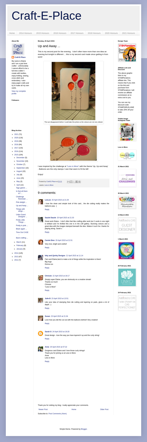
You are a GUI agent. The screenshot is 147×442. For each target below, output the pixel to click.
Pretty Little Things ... (20, 221)
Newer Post (43, 409)
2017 (16, 148)
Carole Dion (50, 240)
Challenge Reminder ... (22, 198)
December (20, 158)
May (18, 181)
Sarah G (48, 332)
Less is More (49, 185)
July (18, 175)
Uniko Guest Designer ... (21, 216)
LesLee (48, 200)
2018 (16, 145)
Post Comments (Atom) (57, 414)
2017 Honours (77, 33)
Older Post (104, 409)
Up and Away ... (22, 206)
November (20, 161)
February (20, 245)
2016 (16, 151)
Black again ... (21, 229)
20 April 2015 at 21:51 (63, 240)
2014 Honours (25, 33)
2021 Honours (128, 33)
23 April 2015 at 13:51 (59, 298)
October (19, 164)
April (18, 185)
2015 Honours (42, 33)
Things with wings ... (20, 210)
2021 (16, 134)
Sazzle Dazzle (50, 218)
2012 (16, 260)
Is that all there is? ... (22, 192)
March (19, 242)
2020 (16, 138)
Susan (47, 316)
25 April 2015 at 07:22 (58, 347)
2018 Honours (94, 33)
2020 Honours (111, 33)
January (19, 249)
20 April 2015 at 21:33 (65, 218)
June (18, 178)
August (19, 171)
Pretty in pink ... (22, 225)
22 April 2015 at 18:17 (61, 276)
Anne (47, 347)
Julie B (48, 298)
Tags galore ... (21, 188)
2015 (16, 155)
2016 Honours (59, 33)
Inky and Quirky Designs (55, 256)
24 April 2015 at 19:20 (60, 332)
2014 (16, 253)
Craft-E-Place (47, 15)
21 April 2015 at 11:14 (74, 256)
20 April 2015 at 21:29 (60, 200)
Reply (47, 209)
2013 (16, 257)
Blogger (84, 429)
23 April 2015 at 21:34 (59, 316)
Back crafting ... (22, 238)
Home (12, 33)
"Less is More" (73, 166)
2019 (16, 141)
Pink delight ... (21, 202)
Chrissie (48, 276)
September (20, 168)
